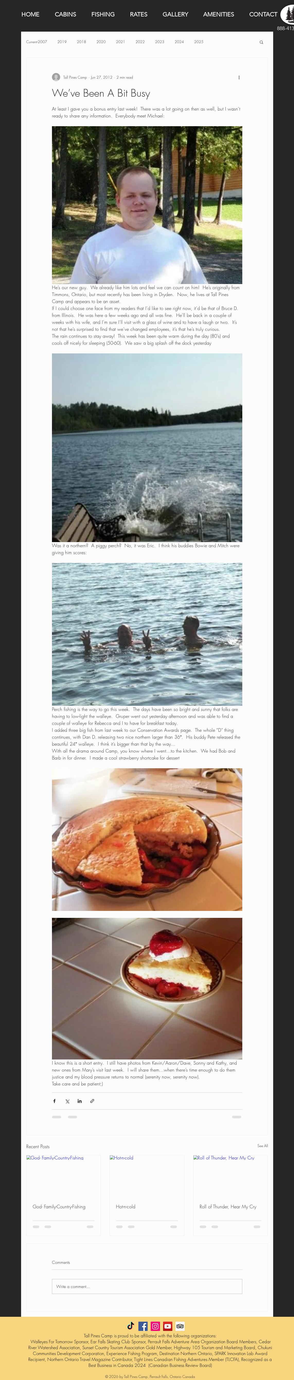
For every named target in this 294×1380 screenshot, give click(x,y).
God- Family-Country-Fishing (59, 1206)
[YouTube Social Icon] (167, 1326)
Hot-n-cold (125, 1206)
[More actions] (239, 77)
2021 (120, 41)
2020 (101, 41)
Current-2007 (36, 41)
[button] (261, 42)
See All (262, 1145)
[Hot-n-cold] (147, 1176)
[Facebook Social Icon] (143, 1326)
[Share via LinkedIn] (79, 1101)
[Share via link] (92, 1101)
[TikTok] (130, 1326)
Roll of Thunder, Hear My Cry (228, 1206)
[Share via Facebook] (54, 1101)
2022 (140, 41)
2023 (159, 41)
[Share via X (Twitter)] (67, 1101)
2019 (62, 41)
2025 (198, 41)
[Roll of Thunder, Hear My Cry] (230, 1176)
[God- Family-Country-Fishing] (63, 1176)
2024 (179, 41)
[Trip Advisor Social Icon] (180, 1326)
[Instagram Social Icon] (155, 1326)
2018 (81, 41)
